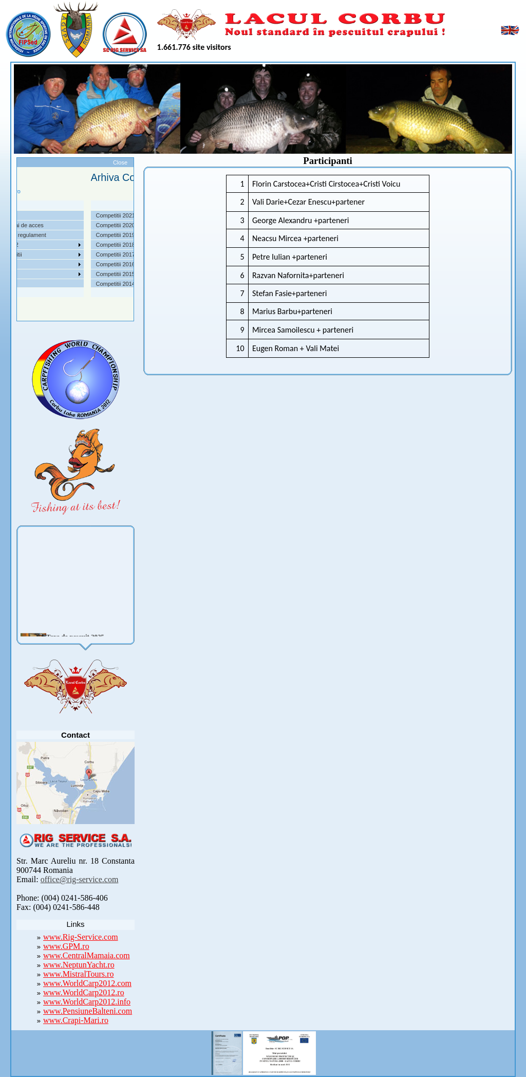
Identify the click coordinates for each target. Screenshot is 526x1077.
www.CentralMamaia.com (86, 955)
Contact (17, 284)
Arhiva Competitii (29, 254)
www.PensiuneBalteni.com (87, 1011)
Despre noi (21, 215)
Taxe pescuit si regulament (41, 235)
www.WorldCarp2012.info (86, 1001)
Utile (13, 264)
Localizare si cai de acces (40, 225)
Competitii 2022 (27, 245)
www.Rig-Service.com (80, 937)
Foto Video (21, 274)
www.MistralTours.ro (78, 974)
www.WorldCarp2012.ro (83, 992)
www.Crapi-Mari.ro (75, 1020)
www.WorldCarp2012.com (87, 983)
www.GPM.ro (66, 946)
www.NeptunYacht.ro (79, 964)
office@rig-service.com (80, 879)
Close (120, 162)
